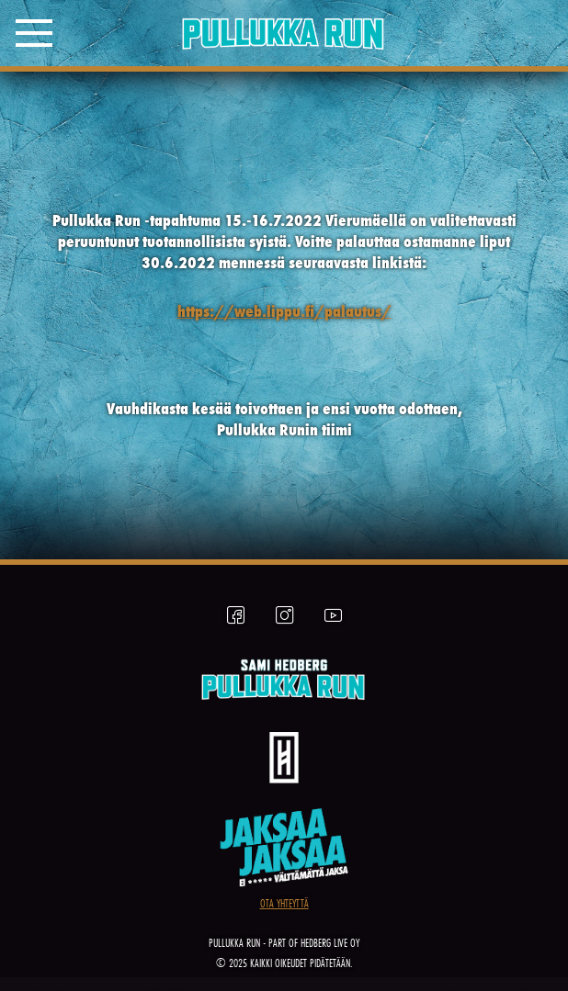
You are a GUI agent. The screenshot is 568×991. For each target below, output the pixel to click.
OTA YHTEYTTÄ (284, 903)
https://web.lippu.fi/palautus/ (284, 310)
